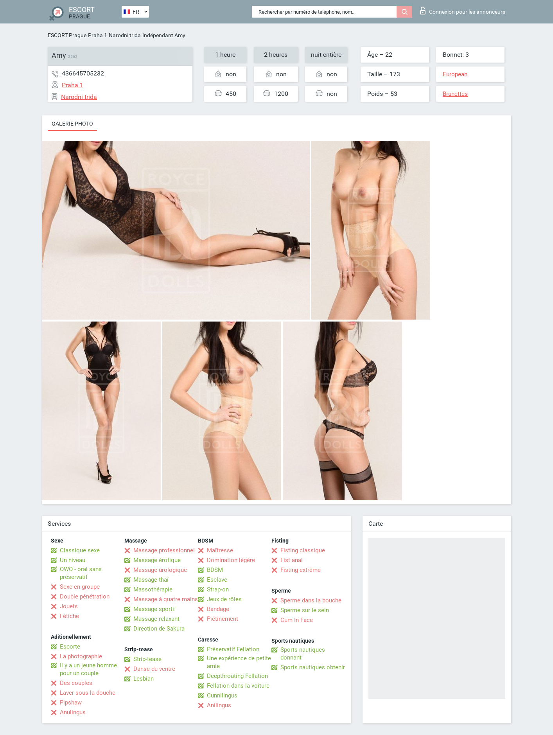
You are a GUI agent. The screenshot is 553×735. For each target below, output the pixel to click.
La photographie (81, 656)
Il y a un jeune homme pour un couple (88, 669)
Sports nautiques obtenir (312, 667)
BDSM (215, 569)
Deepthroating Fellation (237, 675)
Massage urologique (160, 569)
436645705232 (83, 73)
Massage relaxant (156, 618)
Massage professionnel (164, 550)
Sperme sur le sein (304, 610)
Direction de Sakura (159, 628)
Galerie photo (72, 123)
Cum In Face (296, 620)
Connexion (462, 10)
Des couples (76, 682)
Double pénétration (85, 596)
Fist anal (291, 560)
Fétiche (69, 616)
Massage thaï (151, 579)
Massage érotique (157, 560)
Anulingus (73, 712)
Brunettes (455, 93)
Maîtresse (220, 550)
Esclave (217, 579)
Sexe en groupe (80, 586)
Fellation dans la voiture (238, 685)
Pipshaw (71, 702)
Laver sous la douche (87, 692)
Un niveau (72, 560)
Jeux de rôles (224, 599)
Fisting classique (302, 550)
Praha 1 (97, 35)
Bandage (218, 609)
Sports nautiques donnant (302, 653)
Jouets (69, 606)
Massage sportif (154, 609)
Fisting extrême (300, 569)
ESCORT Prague (67, 35)
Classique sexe (80, 550)
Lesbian (143, 678)
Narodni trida (125, 35)
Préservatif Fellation (233, 649)
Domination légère (231, 560)
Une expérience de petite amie (239, 662)
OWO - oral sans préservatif (81, 573)
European (455, 74)
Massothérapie (152, 589)
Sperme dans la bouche (310, 600)
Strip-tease (147, 659)
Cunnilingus (222, 695)
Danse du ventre (154, 668)
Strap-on (218, 589)
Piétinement (222, 618)
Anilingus (219, 705)
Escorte (70, 646)
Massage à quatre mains (165, 599)
